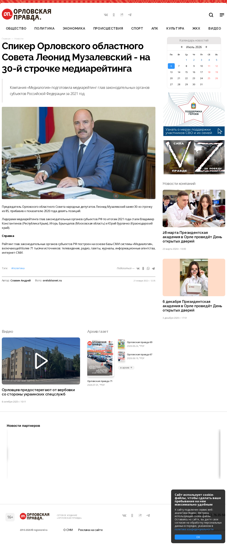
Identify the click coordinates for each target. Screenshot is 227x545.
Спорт (137, 28)
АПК (154, 28)
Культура (175, 28)
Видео (214, 28)
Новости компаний (179, 183)
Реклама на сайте (90, 531)
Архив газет (97, 332)
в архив (126, 368)
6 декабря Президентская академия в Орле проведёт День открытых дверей (193, 306)
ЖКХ (196, 28)
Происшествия (108, 28)
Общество (16, 28)
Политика (44, 28)
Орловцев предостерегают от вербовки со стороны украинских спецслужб (39, 393)
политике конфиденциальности (194, 529)
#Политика (18, 268)
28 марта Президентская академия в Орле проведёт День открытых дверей (193, 237)
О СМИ (68, 531)
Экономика (74, 28)
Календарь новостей (193, 40)
